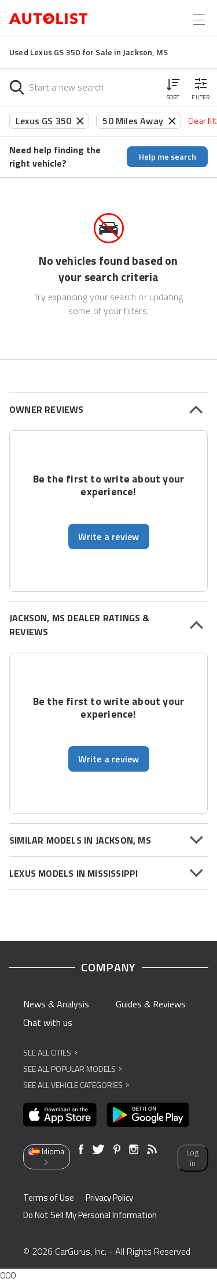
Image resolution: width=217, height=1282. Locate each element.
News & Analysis (56, 1004)
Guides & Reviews (151, 1004)
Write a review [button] (108, 536)
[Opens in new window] (60, 1115)
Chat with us (47, 1022)
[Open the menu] (199, 20)
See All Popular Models (72, 1069)
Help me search (167, 156)
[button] (173, 87)
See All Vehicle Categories (76, 1085)
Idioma (45, 1156)
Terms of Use (48, 1197)
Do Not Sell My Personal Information (90, 1215)
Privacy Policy (109, 1197)
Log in (192, 1158)
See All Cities (50, 1052)
